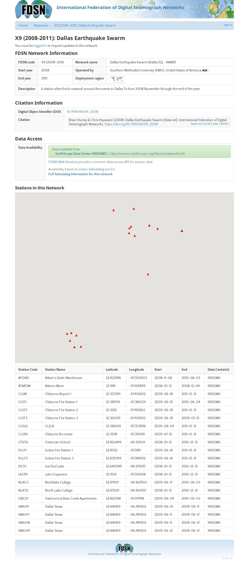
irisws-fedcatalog (91, 169)
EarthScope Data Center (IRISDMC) (81, 154)
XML (215, 124)
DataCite (196, 124)
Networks (41, 26)
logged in (40, 46)
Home (23, 26)
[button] (134, 235)
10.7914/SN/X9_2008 (82, 112)
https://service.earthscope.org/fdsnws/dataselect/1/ (147, 154)
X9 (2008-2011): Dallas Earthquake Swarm (85, 26)
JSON (207, 124)
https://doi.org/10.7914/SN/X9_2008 (131, 124)
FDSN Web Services (63, 162)
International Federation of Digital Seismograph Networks (124, 554)
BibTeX (225, 124)
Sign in (227, 25)
